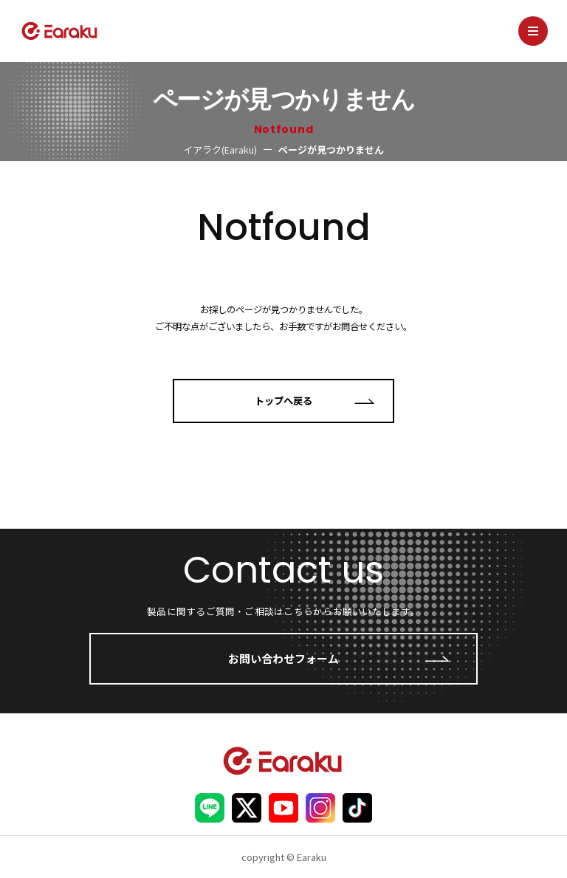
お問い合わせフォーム (283, 658)
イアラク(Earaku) (220, 150)
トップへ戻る (283, 401)
